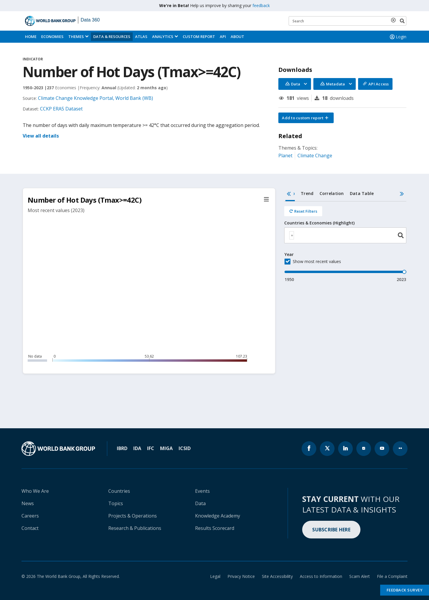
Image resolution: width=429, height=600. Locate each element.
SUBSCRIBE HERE (331, 529)
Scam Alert (359, 576)
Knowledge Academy (217, 516)
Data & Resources (111, 36)
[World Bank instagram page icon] (364, 448)
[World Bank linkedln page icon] (345, 448)
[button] (306, 118)
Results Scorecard (214, 528)
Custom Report (199, 36)
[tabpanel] (345, 242)
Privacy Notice (241, 576)
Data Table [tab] (362, 193)
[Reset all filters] (303, 211)
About (237, 36)
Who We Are (35, 491)
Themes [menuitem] (76, 36)
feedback (261, 5)
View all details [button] (41, 136)
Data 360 (90, 19)
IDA (137, 448)
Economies (52, 36)
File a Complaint (392, 576)
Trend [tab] (307, 193)
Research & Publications (134, 528)
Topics (115, 503)
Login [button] (397, 36)
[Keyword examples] (347, 21)
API (223, 36)
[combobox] (345, 235)
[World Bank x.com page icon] (327, 448)
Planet (285, 155)
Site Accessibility (277, 576)
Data (200, 503)
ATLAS (141, 36)
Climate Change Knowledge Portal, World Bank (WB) (95, 98)
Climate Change (314, 155)
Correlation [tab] (332, 193)
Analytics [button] (162, 36)
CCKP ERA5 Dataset (61, 108)
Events (202, 491)
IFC (150, 448)
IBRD (122, 448)
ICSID (185, 448)
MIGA (166, 448)
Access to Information (321, 576)
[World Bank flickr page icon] (400, 448)
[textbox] (291, 235)
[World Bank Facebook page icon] (309, 448)
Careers (30, 516)
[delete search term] (394, 20)
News (27, 503)
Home (30, 36)
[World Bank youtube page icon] (382, 448)
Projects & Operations (132, 516)
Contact (30, 528)
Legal (215, 576)
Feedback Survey (405, 590)
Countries (119, 491)
